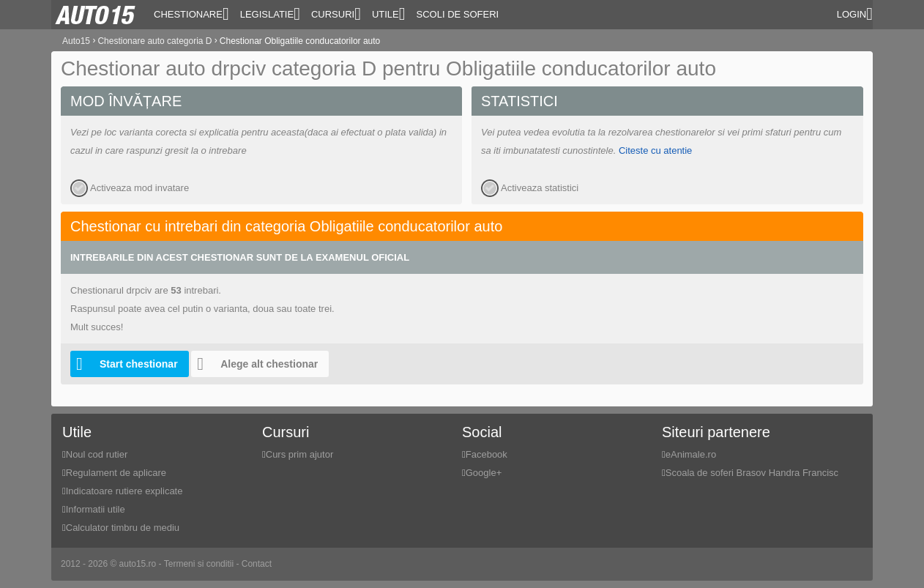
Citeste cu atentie (655, 150)
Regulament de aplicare (116, 472)
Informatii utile (95, 509)
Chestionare (191, 13)
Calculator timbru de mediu (122, 527)
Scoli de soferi (458, 14)
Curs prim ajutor (299, 454)
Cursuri (336, 13)
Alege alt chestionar (254, 364)
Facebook (486, 454)
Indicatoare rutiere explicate (124, 490)
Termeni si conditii (199, 564)
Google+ (484, 472)
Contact (257, 564)
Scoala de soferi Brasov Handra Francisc (752, 472)
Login (855, 13)
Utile (389, 13)
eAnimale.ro (691, 454)
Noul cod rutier (97, 454)
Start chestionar (124, 364)
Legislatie (270, 13)
